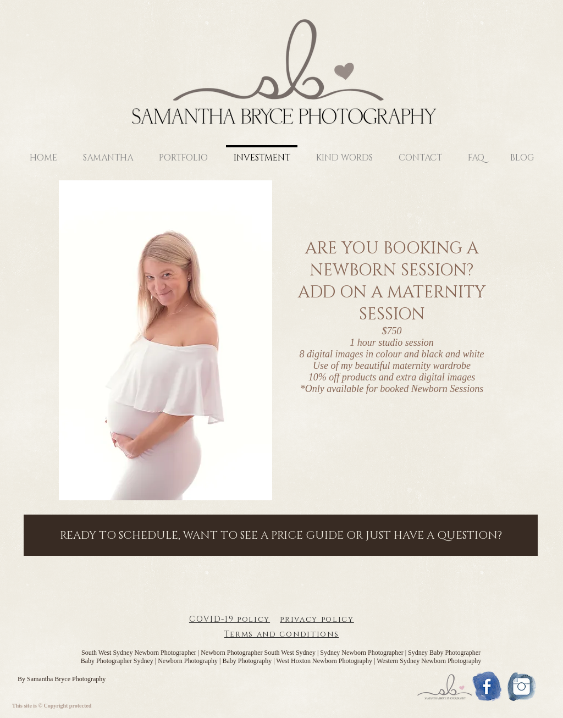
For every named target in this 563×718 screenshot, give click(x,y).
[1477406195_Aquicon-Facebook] (487, 686)
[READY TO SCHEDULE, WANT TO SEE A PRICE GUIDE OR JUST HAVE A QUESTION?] (281, 535)
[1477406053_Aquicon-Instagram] (521, 686)
